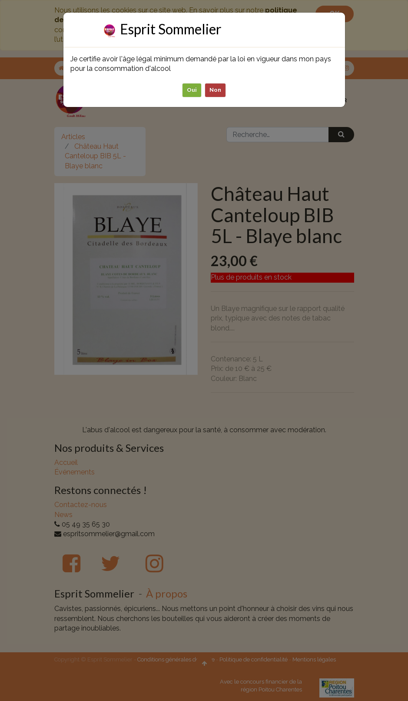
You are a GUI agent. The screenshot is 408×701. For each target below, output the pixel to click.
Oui (192, 90)
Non (215, 90)
